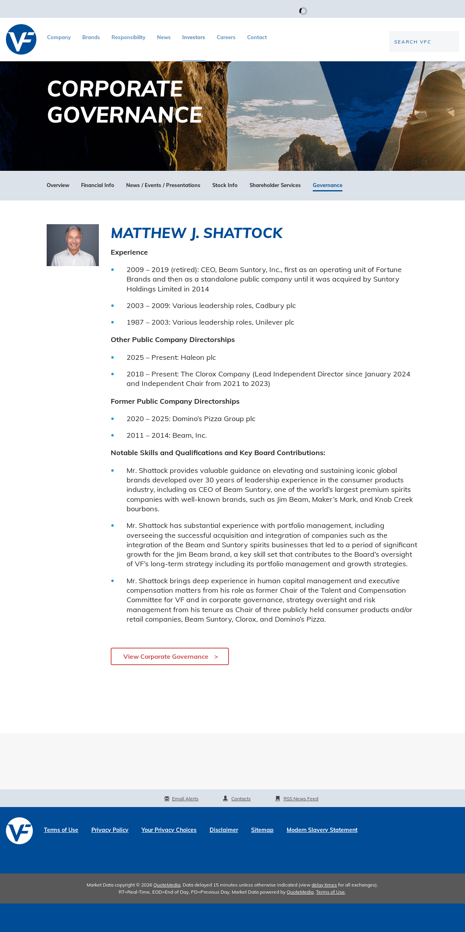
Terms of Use (61, 858)
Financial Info (97, 214)
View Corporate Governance (165, 685)
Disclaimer (224, 858)
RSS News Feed (301, 827)
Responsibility (129, 37)
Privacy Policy (110, 858)
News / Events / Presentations (163, 214)
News (164, 37)
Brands (91, 37)
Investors (193, 37)
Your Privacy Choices (169, 858)
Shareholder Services (275, 214)
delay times (324, 913)
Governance (327, 214)
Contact (257, 37)
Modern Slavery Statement (322, 858)
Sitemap (262, 858)
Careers (226, 37)
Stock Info (225, 214)
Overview (58, 214)
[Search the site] (393, 67)
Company (59, 37)
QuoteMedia (166, 913)
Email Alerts (185, 827)
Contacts (241, 827)
